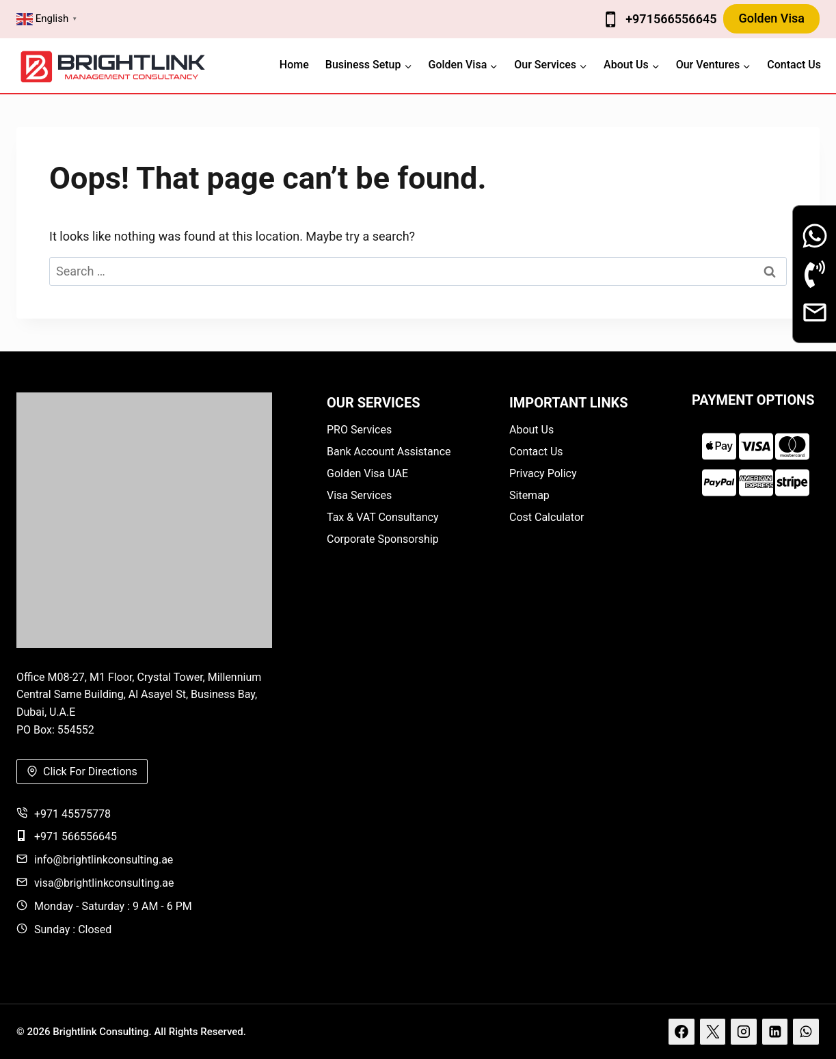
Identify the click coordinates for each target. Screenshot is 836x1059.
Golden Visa (771, 18)
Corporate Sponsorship (383, 539)
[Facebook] (681, 1031)
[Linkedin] (775, 1031)
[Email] (814, 312)
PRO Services (359, 429)
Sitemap (529, 495)
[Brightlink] (144, 520)
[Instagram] (743, 1031)
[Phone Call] (814, 274)
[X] (713, 1031)
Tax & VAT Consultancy (383, 517)
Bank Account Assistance (389, 451)
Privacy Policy (543, 473)
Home (294, 64)
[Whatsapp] (814, 236)
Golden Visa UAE (367, 473)
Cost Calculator (546, 517)
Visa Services (359, 495)
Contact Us (794, 64)
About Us (531, 429)
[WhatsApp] (806, 1031)
